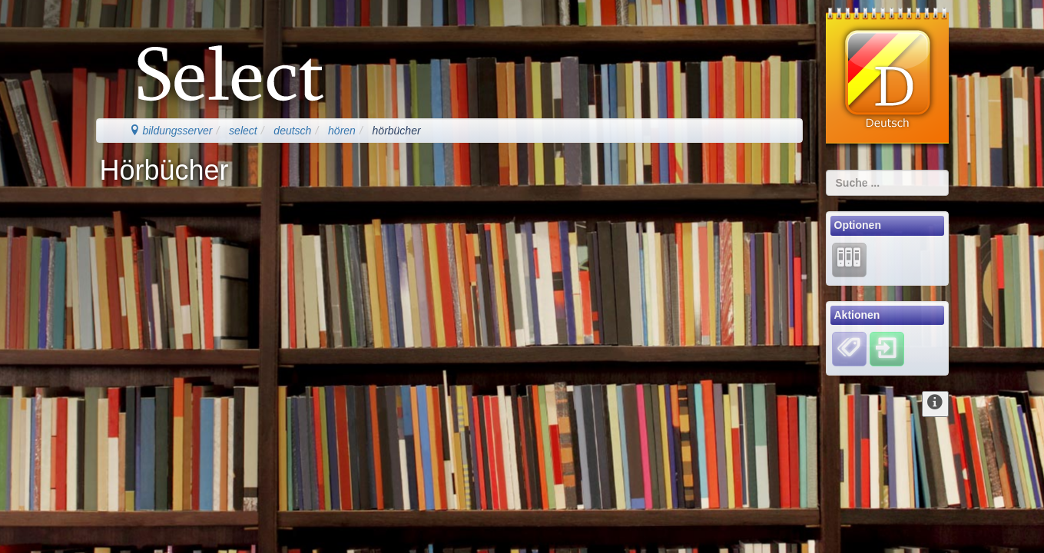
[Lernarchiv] (849, 259)
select (243, 130)
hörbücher (397, 130)
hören (342, 130)
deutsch (292, 130)
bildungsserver (171, 130)
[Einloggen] (887, 349)
